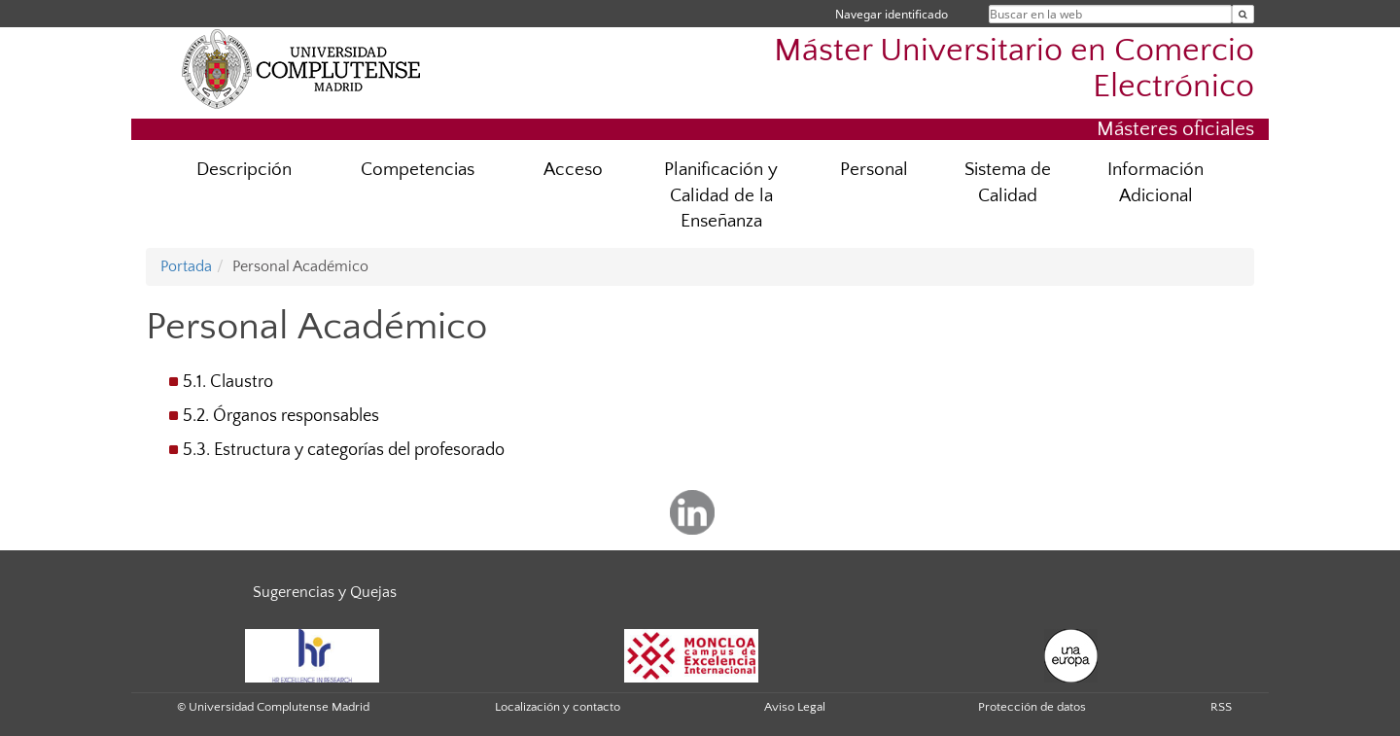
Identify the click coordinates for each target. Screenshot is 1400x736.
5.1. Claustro (228, 382)
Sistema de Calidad (1007, 182)
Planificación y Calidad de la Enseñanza (721, 195)
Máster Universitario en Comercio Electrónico (1014, 69)
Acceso (573, 169)
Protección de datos (1032, 707)
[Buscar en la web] (1243, 14)
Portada (186, 266)
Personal (874, 169)
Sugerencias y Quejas (325, 592)
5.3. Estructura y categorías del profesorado (344, 450)
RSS (1221, 707)
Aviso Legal (794, 707)
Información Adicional (1155, 182)
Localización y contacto (557, 707)
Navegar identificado (891, 14)
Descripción (244, 169)
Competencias (417, 169)
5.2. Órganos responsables (281, 416)
